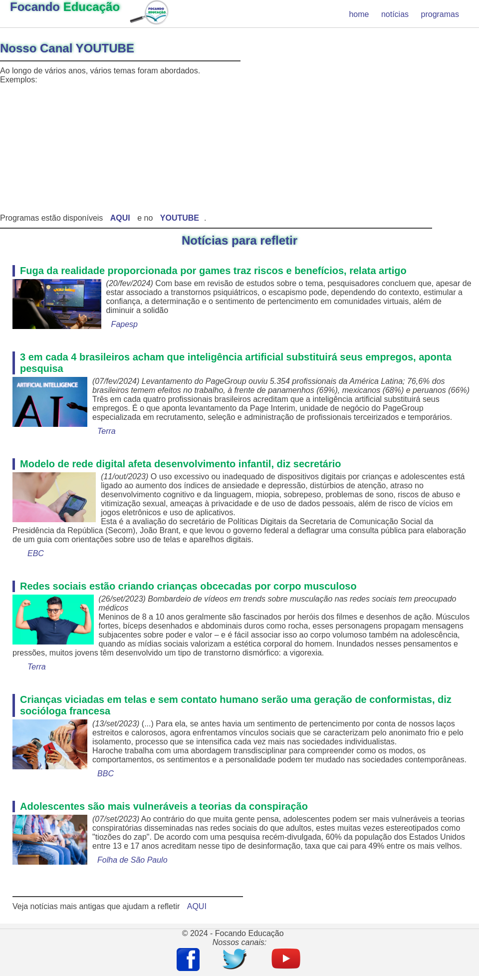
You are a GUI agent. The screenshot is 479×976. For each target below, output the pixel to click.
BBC (105, 773)
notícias (395, 14)
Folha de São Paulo (132, 860)
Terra (106, 431)
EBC (35, 553)
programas (440, 14)
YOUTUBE (179, 218)
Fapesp (124, 324)
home (359, 14)
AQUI (197, 906)
